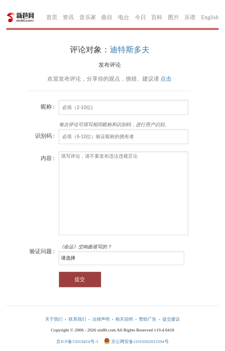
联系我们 (77, 319)
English (210, 17)
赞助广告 (147, 319)
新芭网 (20, 17)
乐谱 (189, 17)
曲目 (106, 17)
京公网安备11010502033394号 (140, 341)
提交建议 (171, 319)
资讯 (68, 17)
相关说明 (124, 319)
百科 (156, 17)
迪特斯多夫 (130, 49)
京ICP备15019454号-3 (77, 341)
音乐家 (87, 17)
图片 (173, 17)
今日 (140, 17)
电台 (123, 17)
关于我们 (54, 319)
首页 (51, 17)
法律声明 (101, 319)
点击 (166, 79)
